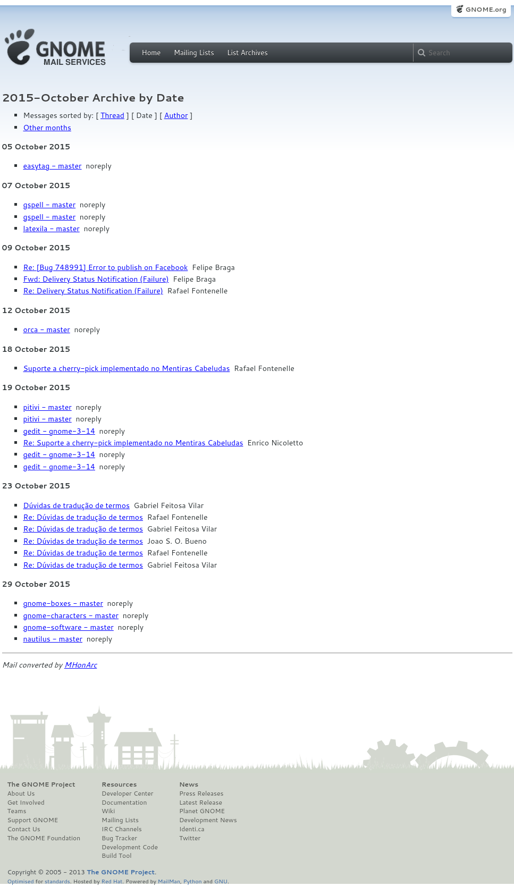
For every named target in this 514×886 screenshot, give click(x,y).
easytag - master (52, 166)
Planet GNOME (202, 811)
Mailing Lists (194, 52)
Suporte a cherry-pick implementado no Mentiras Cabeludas (126, 368)
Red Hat (111, 881)
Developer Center (127, 793)
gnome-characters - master (71, 615)
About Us (21, 793)
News (188, 784)
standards (57, 881)
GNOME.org (485, 9)
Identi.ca (192, 829)
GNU (220, 881)
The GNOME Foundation (44, 838)
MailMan (169, 881)
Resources (119, 784)
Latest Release (200, 802)
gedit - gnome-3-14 (59, 431)
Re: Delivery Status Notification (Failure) (93, 290)
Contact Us (23, 829)
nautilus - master (52, 639)
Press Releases (201, 793)
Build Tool (116, 855)
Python (192, 881)
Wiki (108, 811)
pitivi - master (47, 407)
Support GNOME (32, 820)
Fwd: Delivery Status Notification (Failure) (96, 279)
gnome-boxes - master (63, 603)
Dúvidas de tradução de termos (76, 505)
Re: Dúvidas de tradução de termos (83, 517)
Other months (47, 127)
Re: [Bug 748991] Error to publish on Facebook (105, 267)
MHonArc (80, 665)
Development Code (130, 847)
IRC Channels (122, 829)
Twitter (189, 838)
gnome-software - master (68, 627)
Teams (17, 811)
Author (176, 115)
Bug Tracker (119, 838)
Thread (112, 115)
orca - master (46, 329)
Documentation (124, 802)
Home (151, 52)
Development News (208, 820)
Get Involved (26, 802)
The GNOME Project (41, 784)
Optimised (20, 881)
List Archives (247, 52)
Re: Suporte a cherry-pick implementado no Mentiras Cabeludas (133, 442)
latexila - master (51, 228)
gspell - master (49, 204)
